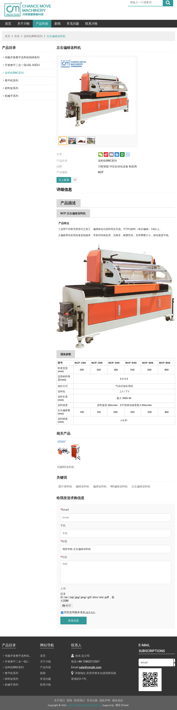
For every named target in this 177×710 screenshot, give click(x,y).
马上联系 (63, 179)
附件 (66, 605)
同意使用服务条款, (78, 612)
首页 (8, 23)
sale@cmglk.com (90, 667)
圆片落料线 (65, 486)
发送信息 (73, 620)
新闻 (57, 23)
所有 (17, 36)
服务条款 (90, 612)
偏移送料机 (82, 486)
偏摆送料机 (100, 486)
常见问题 (73, 23)
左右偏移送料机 (140, 486)
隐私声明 (104, 700)
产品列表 (42, 23)
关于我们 (59, 700)
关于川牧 (23, 23)
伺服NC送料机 (65, 467)
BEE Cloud (121, 705)
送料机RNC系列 (33, 36)
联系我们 (79, 700)
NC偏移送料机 (119, 486)
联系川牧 (91, 23)
